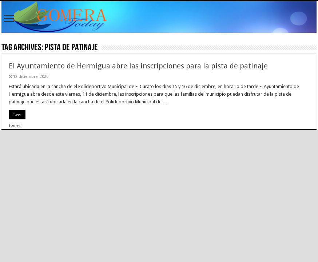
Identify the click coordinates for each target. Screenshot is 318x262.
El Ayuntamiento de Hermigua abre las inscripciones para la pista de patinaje (138, 65)
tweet (15, 125)
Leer (17, 114)
